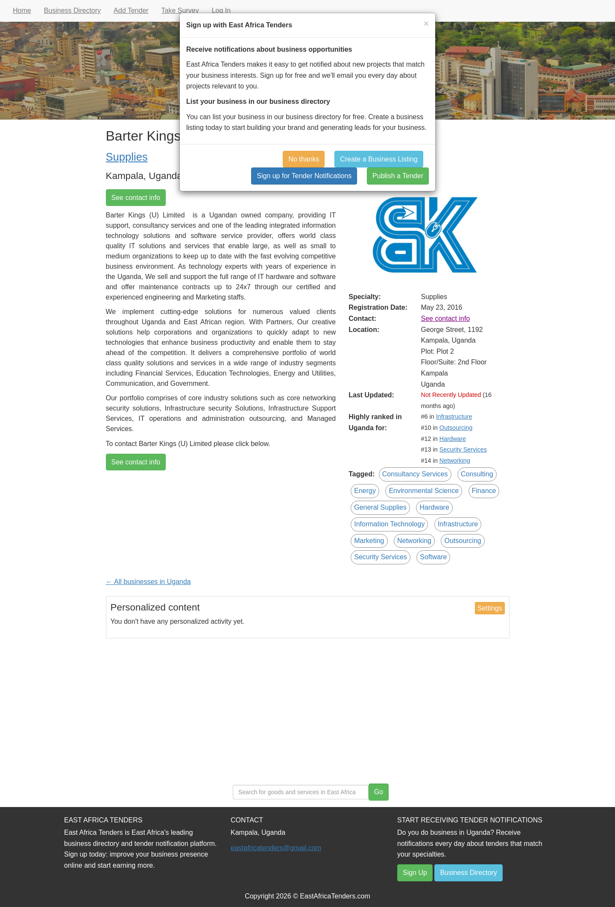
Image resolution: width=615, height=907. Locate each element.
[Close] (426, 23)
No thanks (303, 159)
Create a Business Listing (378, 159)
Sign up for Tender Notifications (304, 175)
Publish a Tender (397, 175)
